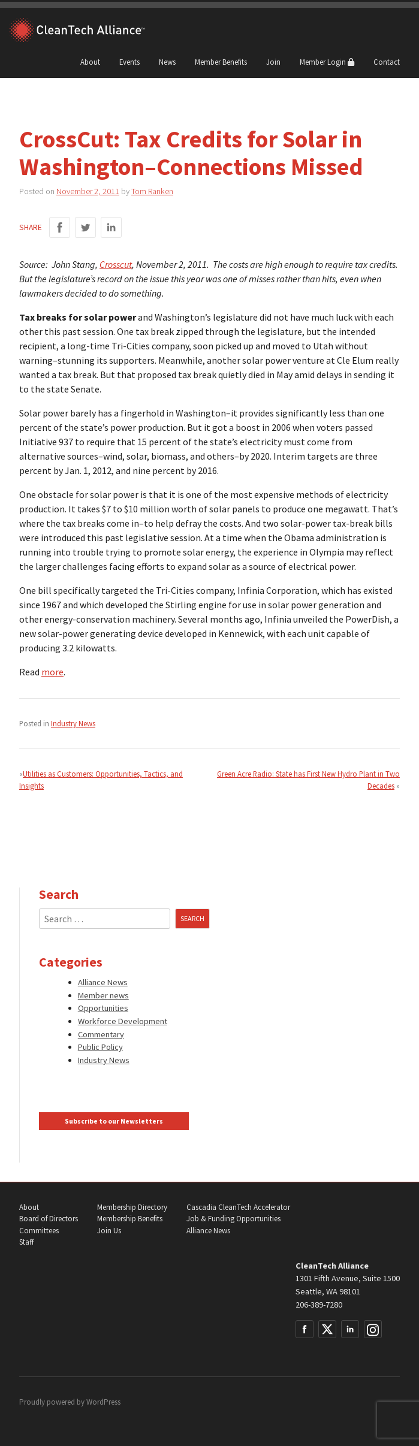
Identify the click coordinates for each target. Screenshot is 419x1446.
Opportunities (103, 1008)
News (167, 62)
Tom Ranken (152, 191)
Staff (26, 1242)
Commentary (101, 1034)
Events (129, 62)
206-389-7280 (319, 1304)
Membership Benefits (129, 1218)
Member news (103, 995)
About (90, 62)
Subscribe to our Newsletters (114, 1121)
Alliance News (103, 982)
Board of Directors (48, 1218)
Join (273, 62)
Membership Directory (132, 1207)
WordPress (103, 1402)
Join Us (109, 1230)
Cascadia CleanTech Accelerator (238, 1207)
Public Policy (100, 1047)
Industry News (73, 723)
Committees (39, 1230)
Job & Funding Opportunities (233, 1218)
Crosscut (116, 264)
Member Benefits (221, 62)
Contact (386, 62)
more (52, 672)
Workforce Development (122, 1021)
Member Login (327, 62)
